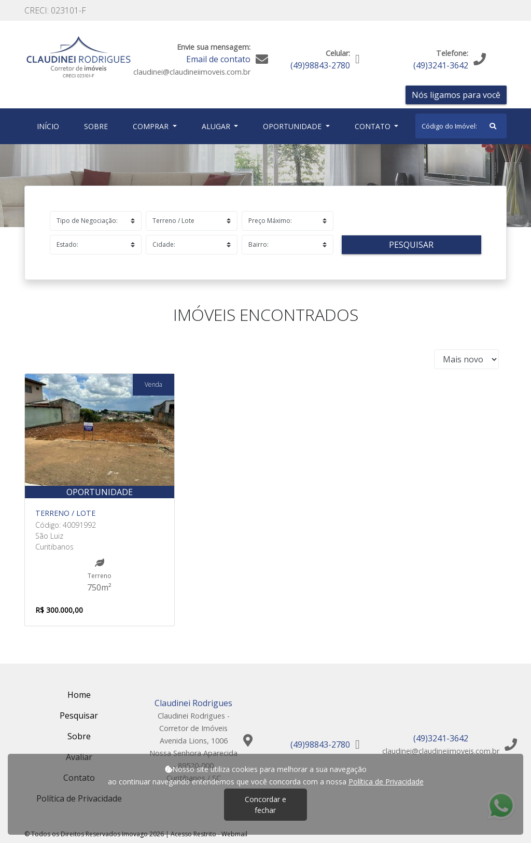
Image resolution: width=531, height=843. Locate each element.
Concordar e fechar (265, 804)
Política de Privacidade (386, 781)
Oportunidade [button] (293, 126)
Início (50, 125)
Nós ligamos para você (456, 95)
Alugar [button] (217, 126)
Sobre (98, 125)
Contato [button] (374, 126)
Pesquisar (411, 244)
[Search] (461, 126)
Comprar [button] (152, 126)
